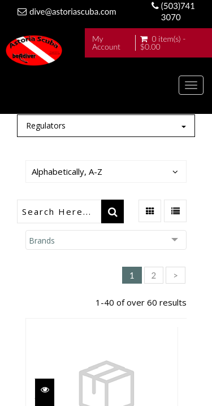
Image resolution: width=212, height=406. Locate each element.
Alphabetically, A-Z (67, 171)
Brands (42, 240)
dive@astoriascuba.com (72, 11)
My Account (106, 43)
